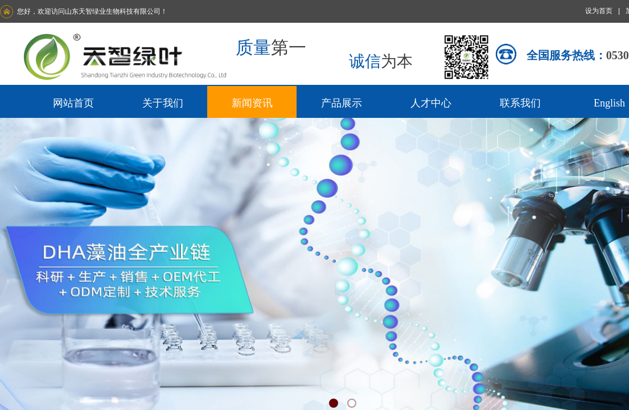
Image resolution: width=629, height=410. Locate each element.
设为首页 (598, 11)
